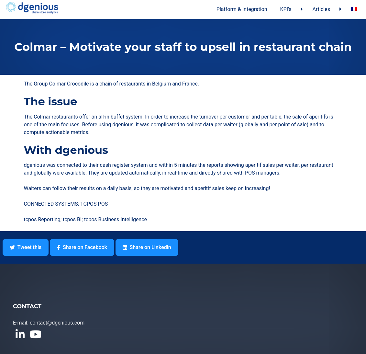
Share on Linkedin (147, 247)
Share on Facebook (82, 247)
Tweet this (26, 247)
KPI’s (286, 9)
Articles (321, 9)
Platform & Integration (241, 9)
